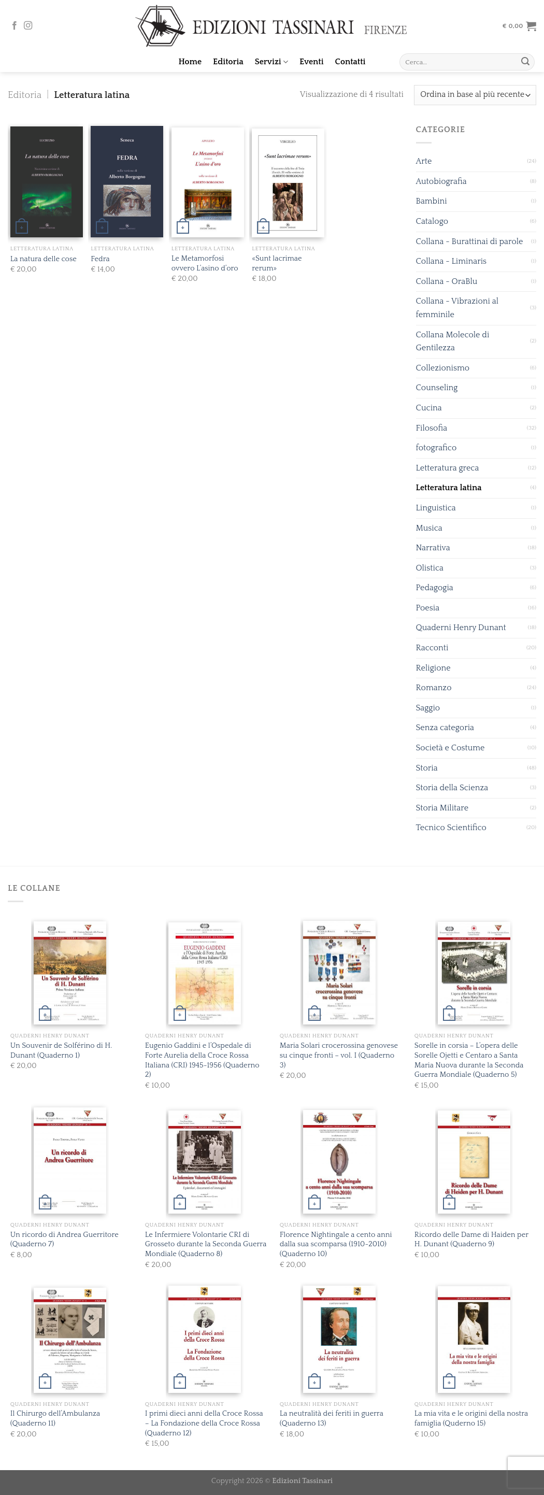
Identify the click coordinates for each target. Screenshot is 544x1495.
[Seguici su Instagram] (28, 26)
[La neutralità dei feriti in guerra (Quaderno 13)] (339, 1339)
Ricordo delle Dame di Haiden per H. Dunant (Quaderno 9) (471, 1240)
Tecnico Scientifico (451, 827)
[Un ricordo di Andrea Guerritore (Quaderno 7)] (70, 1160)
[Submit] (525, 62)
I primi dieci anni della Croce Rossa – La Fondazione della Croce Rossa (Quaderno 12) (204, 1423)
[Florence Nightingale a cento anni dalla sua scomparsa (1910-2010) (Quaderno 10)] (339, 1162)
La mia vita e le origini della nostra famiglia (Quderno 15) (471, 1418)
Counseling (437, 387)
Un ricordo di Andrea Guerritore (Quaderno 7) (64, 1240)
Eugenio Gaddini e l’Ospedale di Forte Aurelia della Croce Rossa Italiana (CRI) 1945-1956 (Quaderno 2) (202, 1060)
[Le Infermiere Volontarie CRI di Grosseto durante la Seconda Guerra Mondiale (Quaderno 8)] (204, 1162)
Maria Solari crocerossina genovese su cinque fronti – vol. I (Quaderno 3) (339, 1055)
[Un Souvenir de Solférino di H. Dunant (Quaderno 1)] (70, 973)
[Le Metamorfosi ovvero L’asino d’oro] (207, 182)
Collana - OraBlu (447, 281)
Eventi (311, 61)
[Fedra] (127, 181)
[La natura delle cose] (46, 182)
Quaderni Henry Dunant (461, 627)
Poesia (428, 608)
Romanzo (434, 687)
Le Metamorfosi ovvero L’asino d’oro (204, 263)
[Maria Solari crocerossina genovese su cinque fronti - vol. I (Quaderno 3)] (339, 973)
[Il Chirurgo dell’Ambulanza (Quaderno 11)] (70, 1340)
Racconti (432, 647)
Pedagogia (434, 587)
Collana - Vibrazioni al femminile (457, 307)
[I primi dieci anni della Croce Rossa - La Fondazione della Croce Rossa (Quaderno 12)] (204, 1339)
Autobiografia (441, 181)
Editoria (228, 61)
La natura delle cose (43, 259)
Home (190, 61)
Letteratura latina (449, 487)
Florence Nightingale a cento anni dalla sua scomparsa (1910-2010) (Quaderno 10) (336, 1244)
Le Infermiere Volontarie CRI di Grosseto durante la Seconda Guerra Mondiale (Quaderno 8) (205, 1244)
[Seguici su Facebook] (14, 26)
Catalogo (432, 221)
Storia (427, 768)
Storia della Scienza (452, 787)
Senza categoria (445, 727)
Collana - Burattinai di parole (469, 241)
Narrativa (433, 547)
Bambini (431, 201)
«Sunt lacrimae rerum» (277, 263)
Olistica (430, 568)
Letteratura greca (447, 468)
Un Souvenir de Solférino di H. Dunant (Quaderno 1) (61, 1051)
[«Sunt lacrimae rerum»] (288, 183)
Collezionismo (443, 368)
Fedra (100, 259)
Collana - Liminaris (451, 261)
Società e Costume (450, 747)
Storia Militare (442, 808)
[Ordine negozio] (475, 95)
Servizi (271, 62)
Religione (433, 668)
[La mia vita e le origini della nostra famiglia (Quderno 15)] (474, 1339)
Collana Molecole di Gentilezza (453, 341)
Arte (424, 161)
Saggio (428, 708)
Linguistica (436, 507)
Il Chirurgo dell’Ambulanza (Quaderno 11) (55, 1418)
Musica (429, 528)
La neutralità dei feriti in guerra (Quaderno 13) (331, 1418)
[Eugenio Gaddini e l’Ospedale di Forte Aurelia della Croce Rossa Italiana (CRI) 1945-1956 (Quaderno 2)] (204, 973)
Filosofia (432, 428)
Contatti (350, 61)
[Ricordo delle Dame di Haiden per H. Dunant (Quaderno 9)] (474, 1162)
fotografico (436, 447)
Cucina (429, 407)
